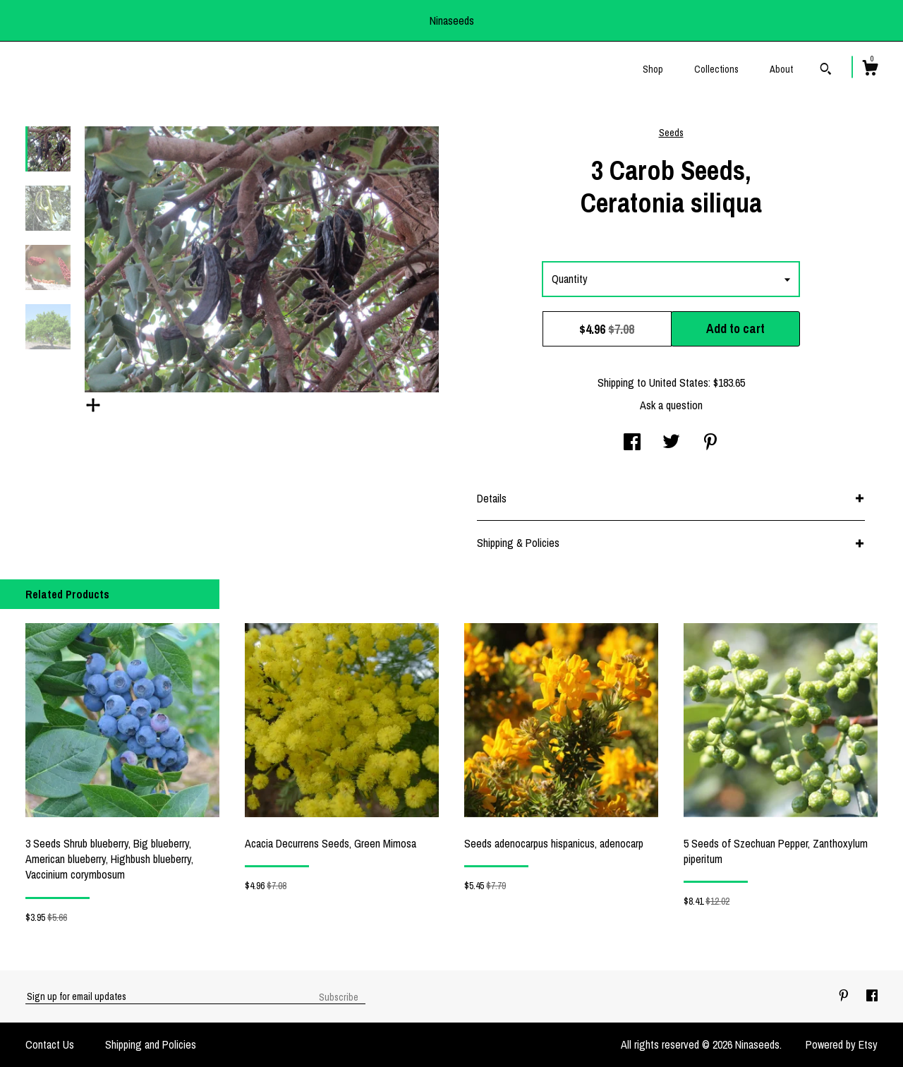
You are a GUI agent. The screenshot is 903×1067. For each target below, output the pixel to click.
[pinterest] (845, 995)
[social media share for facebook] (632, 443)
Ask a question (671, 405)
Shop (653, 69)
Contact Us (49, 1044)
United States (678, 382)
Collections (716, 69)
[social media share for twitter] (671, 443)
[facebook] (872, 995)
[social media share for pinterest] (710, 443)
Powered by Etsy (842, 1044)
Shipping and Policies (150, 1044)
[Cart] (870, 69)
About (781, 69)
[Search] (825, 70)
